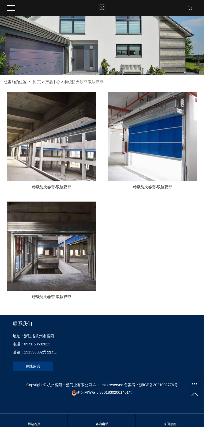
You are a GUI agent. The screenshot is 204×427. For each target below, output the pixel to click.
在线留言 (32, 366)
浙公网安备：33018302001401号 (104, 392)
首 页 (36, 82)
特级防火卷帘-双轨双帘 (84, 82)
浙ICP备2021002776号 (158, 385)
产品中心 (52, 82)
